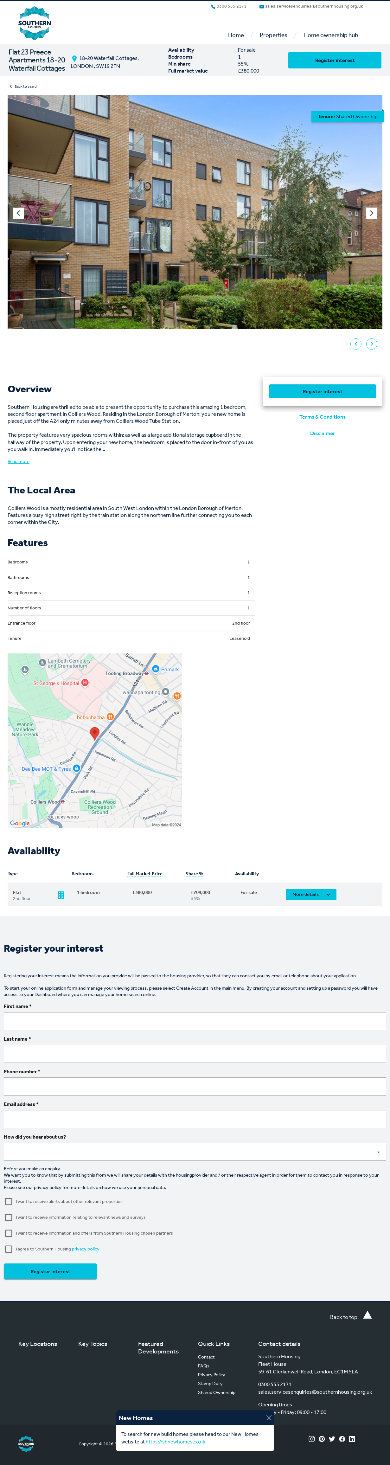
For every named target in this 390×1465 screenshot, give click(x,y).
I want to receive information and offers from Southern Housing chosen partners (94, 1233)
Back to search (23, 86)
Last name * (17, 1039)
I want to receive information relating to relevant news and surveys (81, 1217)
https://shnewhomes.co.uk (175, 1442)
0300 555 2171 (228, 6)
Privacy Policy (211, 1375)
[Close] (269, 1418)
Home (236, 35)
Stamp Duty (210, 1383)
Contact (206, 1357)
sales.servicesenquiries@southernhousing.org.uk (311, 6)
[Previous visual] (18, 213)
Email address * (21, 1104)
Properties (273, 35)
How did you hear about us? (35, 1137)
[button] (195, 1152)
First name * (18, 1006)
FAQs (203, 1366)
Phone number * (22, 1072)
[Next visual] (371, 213)
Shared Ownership (216, 1392)
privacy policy (85, 1249)
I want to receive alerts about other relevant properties (69, 1201)
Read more (18, 461)
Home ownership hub (331, 35)
